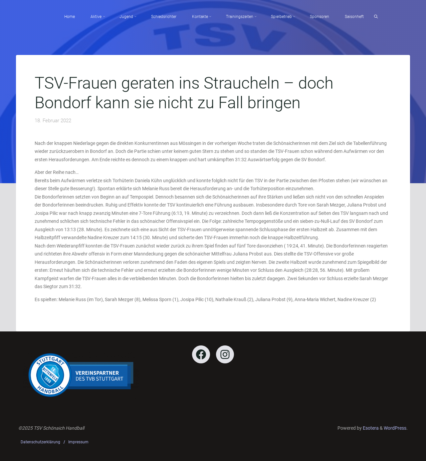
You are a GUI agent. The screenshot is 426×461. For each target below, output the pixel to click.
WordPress (395, 428)
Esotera (370, 428)
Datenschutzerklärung (40, 442)
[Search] (376, 17)
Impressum (78, 442)
